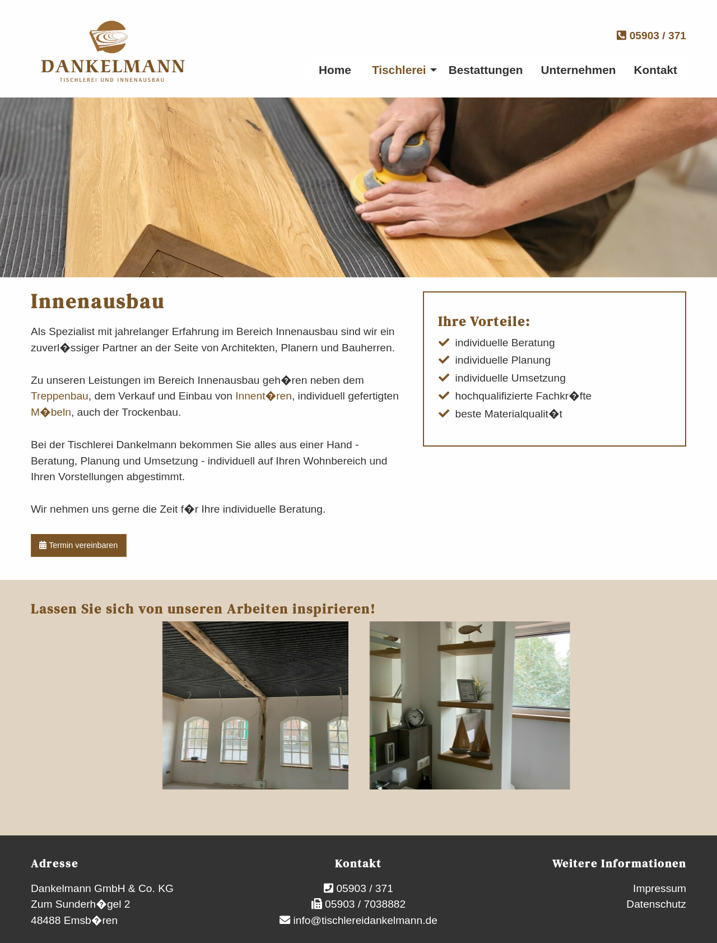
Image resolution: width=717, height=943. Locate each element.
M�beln (51, 412)
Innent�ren (263, 396)
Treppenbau (60, 396)
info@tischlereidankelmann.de (363, 920)
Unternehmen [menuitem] (578, 69)
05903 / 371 (651, 35)
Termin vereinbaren (78, 545)
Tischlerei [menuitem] (399, 69)
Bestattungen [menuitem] (486, 69)
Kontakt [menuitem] (655, 69)
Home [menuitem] (335, 69)
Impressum (659, 888)
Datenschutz (656, 904)
